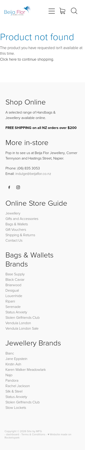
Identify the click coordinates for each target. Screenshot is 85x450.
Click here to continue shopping (26, 59)
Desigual (12, 290)
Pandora (11, 380)
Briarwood (13, 284)
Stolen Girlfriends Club (22, 317)
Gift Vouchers (15, 229)
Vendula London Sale (22, 328)
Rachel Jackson (17, 385)
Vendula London (18, 322)
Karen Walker (15, 369)
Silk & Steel (13, 391)
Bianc (10, 353)
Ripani (10, 301)
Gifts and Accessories (21, 218)
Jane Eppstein (16, 358)
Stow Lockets (15, 407)
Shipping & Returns (20, 234)
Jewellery (12, 213)
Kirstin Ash (13, 364)
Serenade (13, 306)
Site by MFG (34, 431)
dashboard (12, 434)
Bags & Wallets (16, 223)
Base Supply (15, 273)
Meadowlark (36, 369)
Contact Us (13, 240)
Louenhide (13, 295)
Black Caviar (14, 279)
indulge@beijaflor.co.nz (33, 173)
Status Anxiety (16, 312)
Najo (8, 374)
